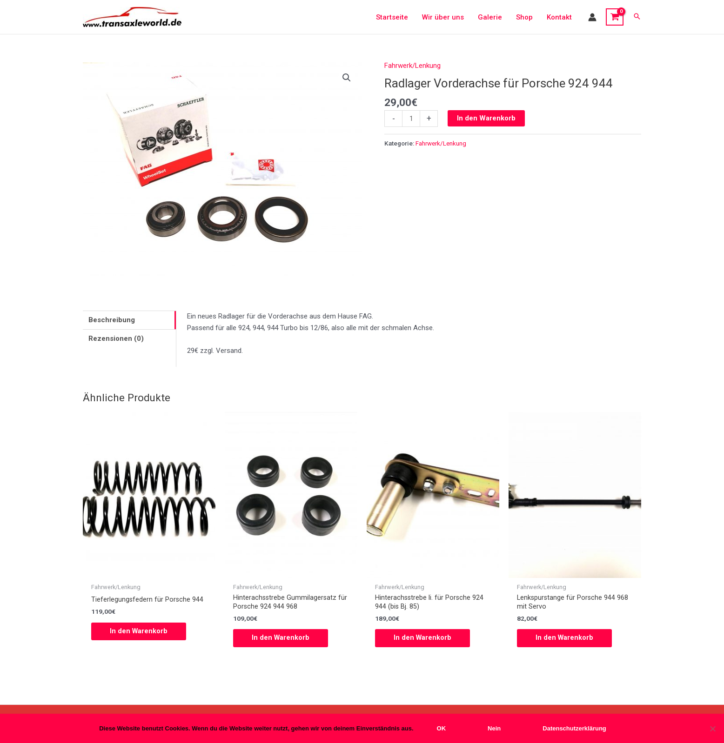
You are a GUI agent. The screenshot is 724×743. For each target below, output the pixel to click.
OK (441, 728)
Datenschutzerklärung (574, 728)
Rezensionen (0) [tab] (116, 338)
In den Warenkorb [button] (139, 631)
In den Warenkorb (486, 118)
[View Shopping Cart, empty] (614, 17)
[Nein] (712, 728)
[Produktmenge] (411, 118)
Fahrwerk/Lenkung (412, 65)
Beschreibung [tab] (111, 320)
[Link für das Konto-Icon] (592, 17)
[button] (637, 17)
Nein (494, 728)
